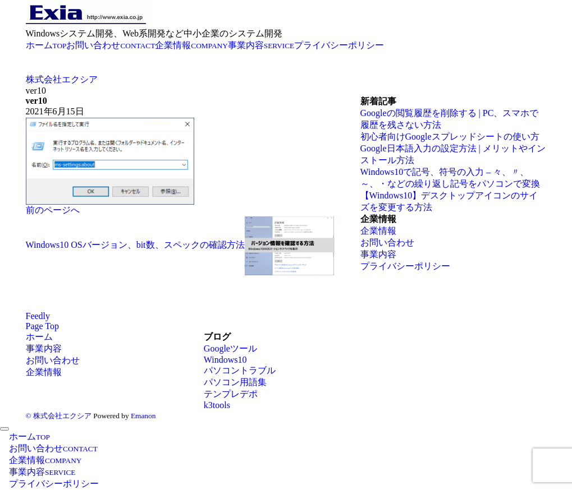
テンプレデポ (231, 394)
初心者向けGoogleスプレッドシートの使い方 (449, 136)
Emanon (143, 416)
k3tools (217, 405)
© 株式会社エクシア (58, 416)
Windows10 (225, 359)
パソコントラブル (240, 370)
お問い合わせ (387, 242)
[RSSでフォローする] (38, 316)
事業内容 (378, 254)
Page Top (42, 326)
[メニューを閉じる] (4, 429)
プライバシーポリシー (405, 266)
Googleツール (230, 348)
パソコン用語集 (235, 382)
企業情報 (378, 230)
